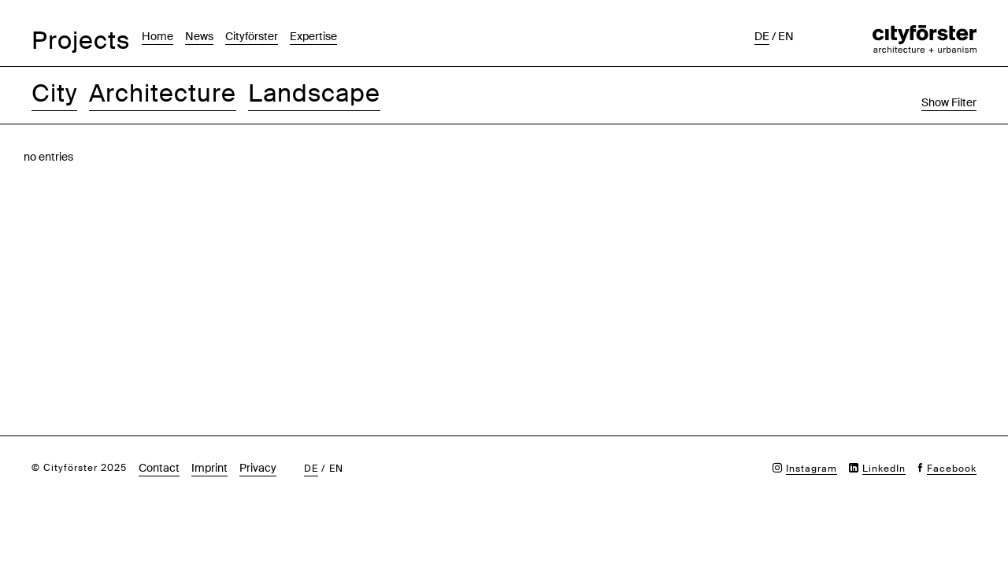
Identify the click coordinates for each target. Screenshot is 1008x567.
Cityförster (251, 36)
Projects (81, 40)
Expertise (313, 36)
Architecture (162, 93)
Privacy (257, 467)
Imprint (209, 467)
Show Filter (948, 102)
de (761, 36)
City (54, 93)
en (786, 36)
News (199, 36)
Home (157, 36)
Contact (159, 467)
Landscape (314, 93)
